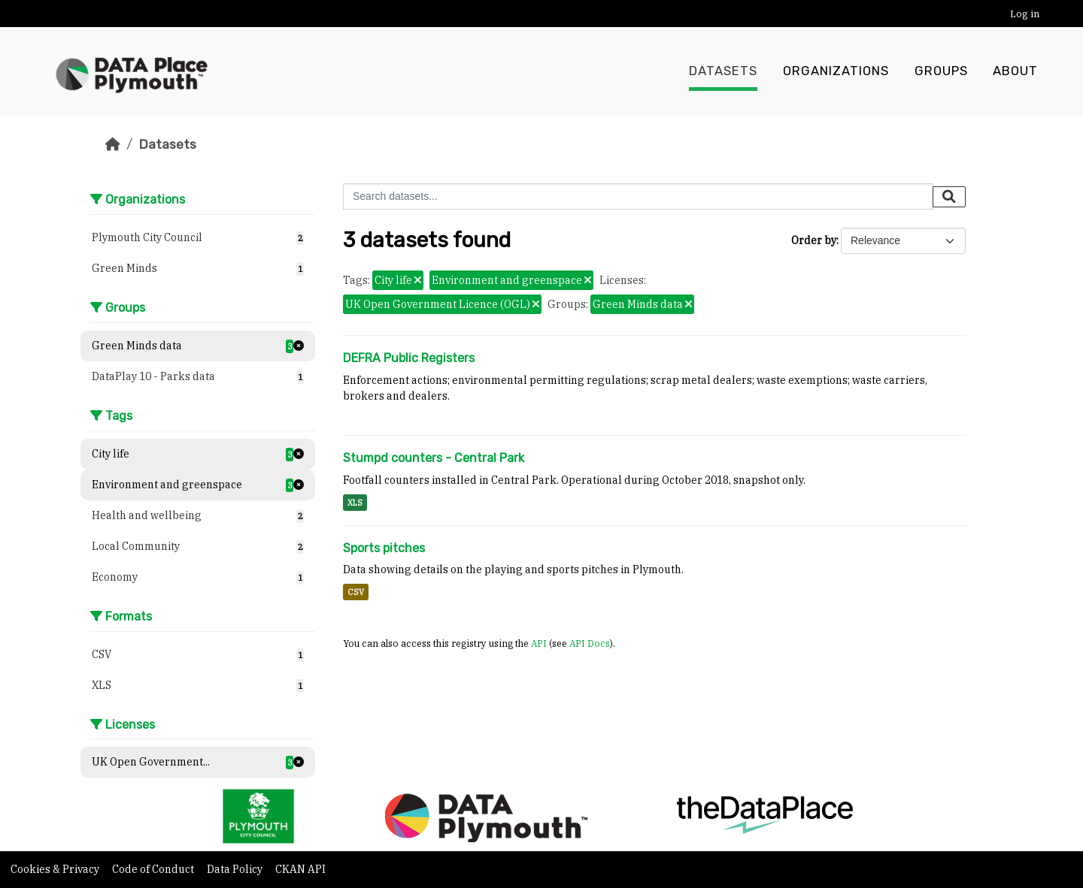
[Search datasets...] (638, 196)
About (1015, 71)
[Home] (112, 144)
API (539, 643)
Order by (813, 240)
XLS (355, 502)
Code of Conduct (154, 869)
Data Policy (236, 869)
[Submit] (949, 196)
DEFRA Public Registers (409, 358)
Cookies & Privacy (56, 869)
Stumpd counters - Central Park (433, 458)
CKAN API (300, 869)
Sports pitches (384, 548)
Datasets (723, 71)
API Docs (589, 643)
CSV (355, 592)
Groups (941, 71)
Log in (1024, 14)
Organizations (836, 71)
